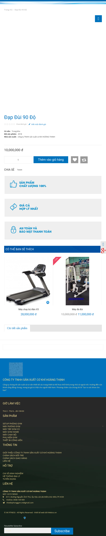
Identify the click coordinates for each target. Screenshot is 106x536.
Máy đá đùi (77, 309)
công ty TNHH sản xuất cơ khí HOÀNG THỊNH (36, 136)
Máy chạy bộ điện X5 (28, 309)
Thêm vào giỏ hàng (51, 159)
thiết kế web (39, 512)
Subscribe (62, 531)
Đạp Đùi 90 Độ (21, 9)
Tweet (19, 169)
